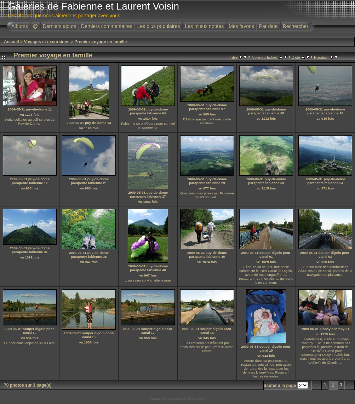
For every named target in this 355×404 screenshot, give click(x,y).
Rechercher (295, 26)
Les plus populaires (158, 26)
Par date (268, 26)
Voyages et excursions (46, 41)
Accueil (11, 41)
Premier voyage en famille (100, 41)
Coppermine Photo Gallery (186, 398)
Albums (19, 26)
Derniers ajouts (59, 26)
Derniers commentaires (106, 26)
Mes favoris (241, 26)
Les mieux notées (204, 26)
